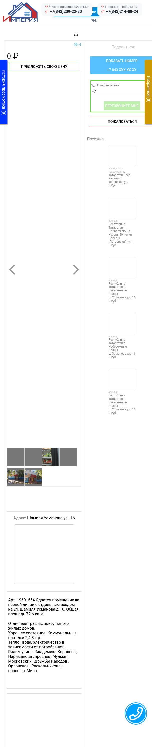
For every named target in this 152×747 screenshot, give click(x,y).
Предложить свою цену (44, 67)
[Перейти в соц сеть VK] (94, 23)
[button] (25, 12)
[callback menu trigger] (136, 713)
